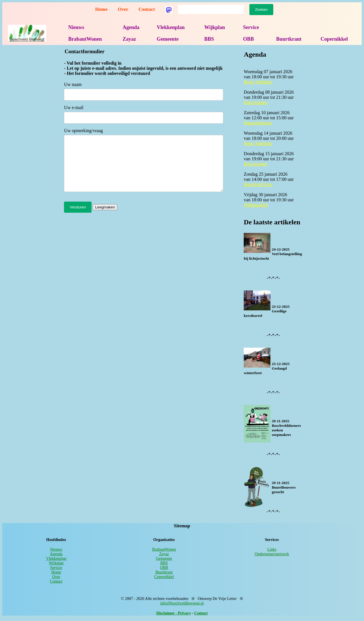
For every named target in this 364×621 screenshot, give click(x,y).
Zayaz (129, 39)
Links (271, 549)
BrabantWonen (85, 39)
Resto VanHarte (258, 81)
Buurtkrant (288, 39)
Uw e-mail (73, 107)
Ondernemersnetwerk (272, 554)
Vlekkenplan (171, 27)
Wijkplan (214, 27)
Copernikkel (334, 39)
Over (123, 9)
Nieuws (76, 27)
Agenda (131, 27)
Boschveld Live (258, 184)
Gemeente (168, 39)
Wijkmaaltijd (256, 204)
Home (101, 9)
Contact (146, 9)
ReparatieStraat (258, 122)
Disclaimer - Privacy (173, 613)
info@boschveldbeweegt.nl (182, 603)
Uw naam (73, 84)
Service (251, 27)
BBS (209, 39)
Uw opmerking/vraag (83, 130)
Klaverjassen (255, 102)
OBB (248, 39)
